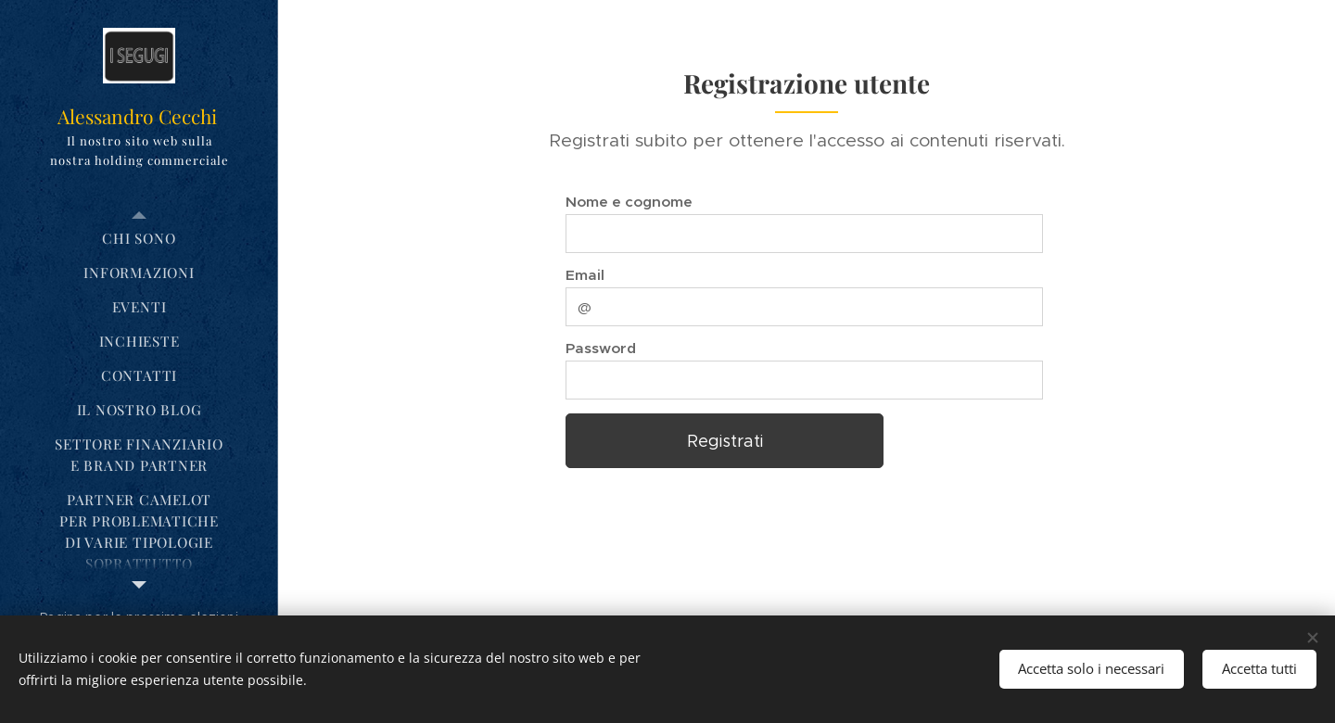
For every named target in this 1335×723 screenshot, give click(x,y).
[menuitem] (139, 238)
